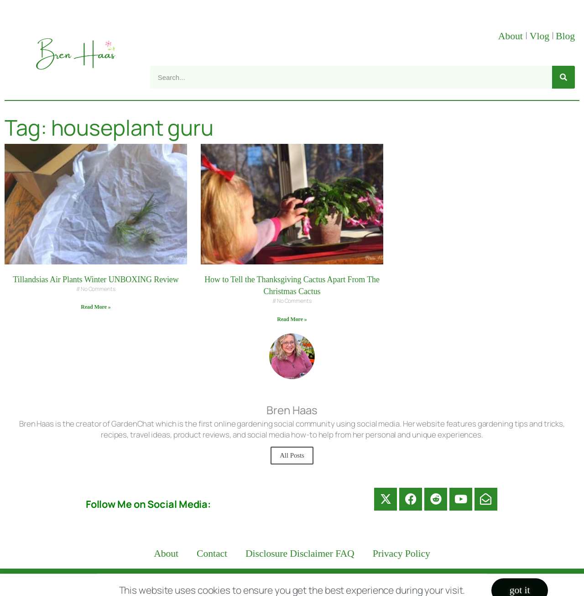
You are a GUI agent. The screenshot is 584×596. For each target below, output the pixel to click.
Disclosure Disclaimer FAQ (300, 553)
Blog (565, 36)
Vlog (541, 36)
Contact (212, 553)
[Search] (563, 77)
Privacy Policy (401, 553)
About (511, 36)
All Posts (292, 455)
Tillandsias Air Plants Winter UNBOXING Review (95, 279)
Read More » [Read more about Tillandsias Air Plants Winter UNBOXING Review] (95, 307)
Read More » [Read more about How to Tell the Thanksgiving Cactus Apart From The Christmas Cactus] (292, 319)
